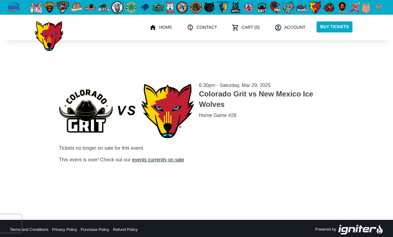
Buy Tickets (334, 26)
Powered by (349, 230)
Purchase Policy (95, 229)
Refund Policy (125, 229)
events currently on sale (158, 159)
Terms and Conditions (29, 229)
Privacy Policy (64, 229)
